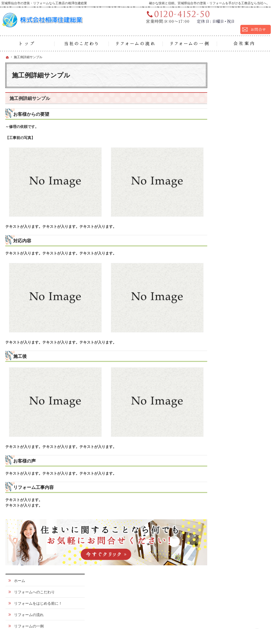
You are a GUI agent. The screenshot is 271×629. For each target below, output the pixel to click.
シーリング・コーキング (241, 246)
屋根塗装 (230, 172)
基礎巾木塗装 (234, 193)
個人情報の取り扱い (237, 333)
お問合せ (236, 589)
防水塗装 (230, 234)
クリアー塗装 (234, 183)
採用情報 (227, 283)
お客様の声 (229, 260)
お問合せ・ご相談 (235, 294)
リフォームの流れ (235, 108)
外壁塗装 (230, 162)
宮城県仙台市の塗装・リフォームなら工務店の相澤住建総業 (197, 612)
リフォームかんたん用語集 (240, 307)
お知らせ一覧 (231, 321)
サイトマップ (231, 344)
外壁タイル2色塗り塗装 (242, 203)
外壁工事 (230, 224)
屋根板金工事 (234, 213)
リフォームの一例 (235, 120)
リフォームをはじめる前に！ (240, 94)
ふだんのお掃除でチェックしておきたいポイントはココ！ (240, 135)
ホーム (225, 69)
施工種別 (227, 152)
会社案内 (227, 271)
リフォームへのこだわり (240, 81)
